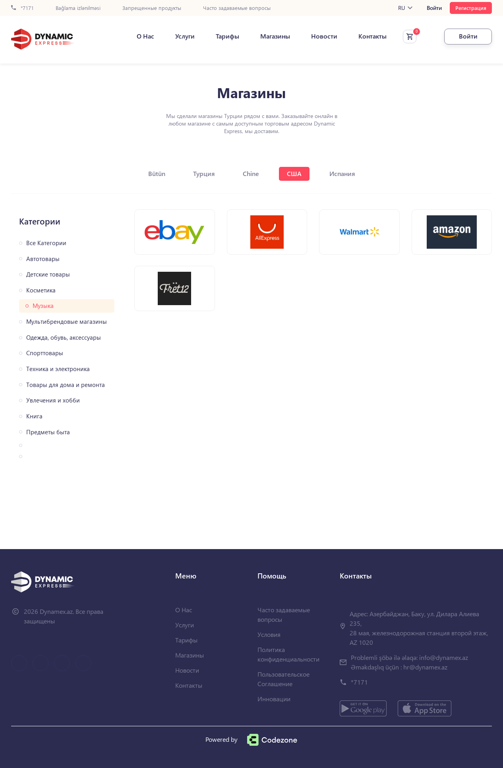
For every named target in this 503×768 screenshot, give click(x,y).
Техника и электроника (58, 369)
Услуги (185, 36)
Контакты (372, 36)
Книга (34, 416)
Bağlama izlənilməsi (78, 8)
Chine (251, 173)
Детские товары (48, 274)
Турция (204, 173)
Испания (342, 173)
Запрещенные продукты (151, 8)
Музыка (43, 306)
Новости (324, 36)
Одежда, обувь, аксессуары (63, 337)
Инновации (273, 698)
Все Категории (46, 243)
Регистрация (470, 7)
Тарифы (227, 36)
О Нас (145, 36)
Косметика (41, 290)
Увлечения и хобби (53, 400)
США (294, 173)
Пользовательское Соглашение (283, 679)
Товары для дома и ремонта (65, 385)
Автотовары (43, 259)
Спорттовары (44, 353)
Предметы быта (48, 432)
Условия (269, 634)
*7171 (22, 8)
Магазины (275, 36)
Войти (434, 8)
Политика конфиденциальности (288, 654)
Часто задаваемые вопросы (237, 8)
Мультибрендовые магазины (66, 321)
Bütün (156, 173)
